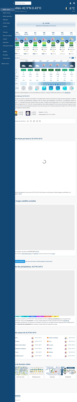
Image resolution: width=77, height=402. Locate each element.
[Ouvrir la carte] (33, 3)
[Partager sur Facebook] (34, 120)
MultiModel (71, 92)
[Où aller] (53, 365)
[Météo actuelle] (69, 9)
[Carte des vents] (24, 365)
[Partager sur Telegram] (41, 120)
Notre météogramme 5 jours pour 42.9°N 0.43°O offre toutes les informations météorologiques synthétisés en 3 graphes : (46, 192)
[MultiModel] (68, 365)
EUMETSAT (40, 250)
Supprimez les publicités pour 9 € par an (46, 24)
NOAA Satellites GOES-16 (31, 250)
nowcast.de (21, 315)
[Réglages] (74, 3)
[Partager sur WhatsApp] (31, 120)
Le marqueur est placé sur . (31, 248)
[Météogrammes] (38, 365)
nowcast (57, 250)
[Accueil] (5, 3)
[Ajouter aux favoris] (47, 8)
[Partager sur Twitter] (38, 120)
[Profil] (70, 3)
